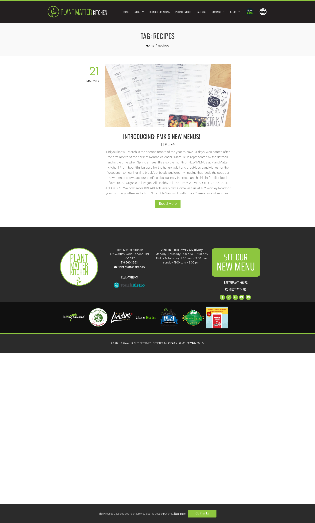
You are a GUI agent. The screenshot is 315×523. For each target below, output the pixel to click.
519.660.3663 (129, 262)
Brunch (170, 144)
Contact (218, 12)
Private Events (183, 12)
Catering (201, 12)
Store (235, 12)
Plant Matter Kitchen (129, 267)
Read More (168, 203)
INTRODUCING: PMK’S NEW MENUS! (161, 136)
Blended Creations (160, 12)
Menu (139, 12)
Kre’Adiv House (176, 343)
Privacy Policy (195, 343)
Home (126, 12)
